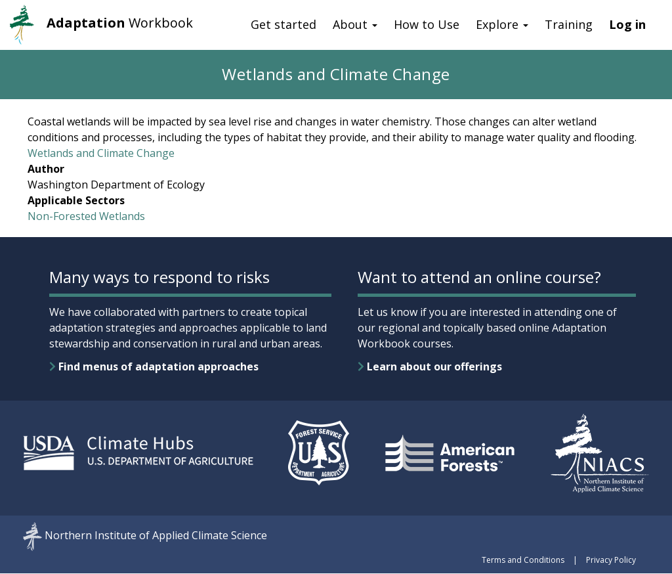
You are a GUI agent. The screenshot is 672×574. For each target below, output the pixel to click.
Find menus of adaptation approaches (154, 366)
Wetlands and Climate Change (101, 153)
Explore (502, 24)
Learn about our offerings (430, 366)
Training (569, 24)
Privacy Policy (611, 559)
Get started (283, 24)
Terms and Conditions (523, 559)
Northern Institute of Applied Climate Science (156, 536)
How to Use (426, 24)
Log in (627, 24)
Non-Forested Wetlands (86, 216)
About (355, 24)
